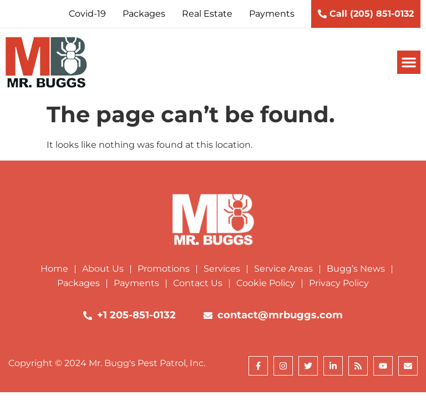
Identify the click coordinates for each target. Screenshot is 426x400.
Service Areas (283, 268)
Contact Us (197, 283)
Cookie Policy (265, 283)
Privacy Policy (339, 283)
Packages (78, 283)
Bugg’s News (356, 268)
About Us (103, 268)
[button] (408, 62)
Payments (136, 283)
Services (222, 268)
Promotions (164, 268)
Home (54, 268)
